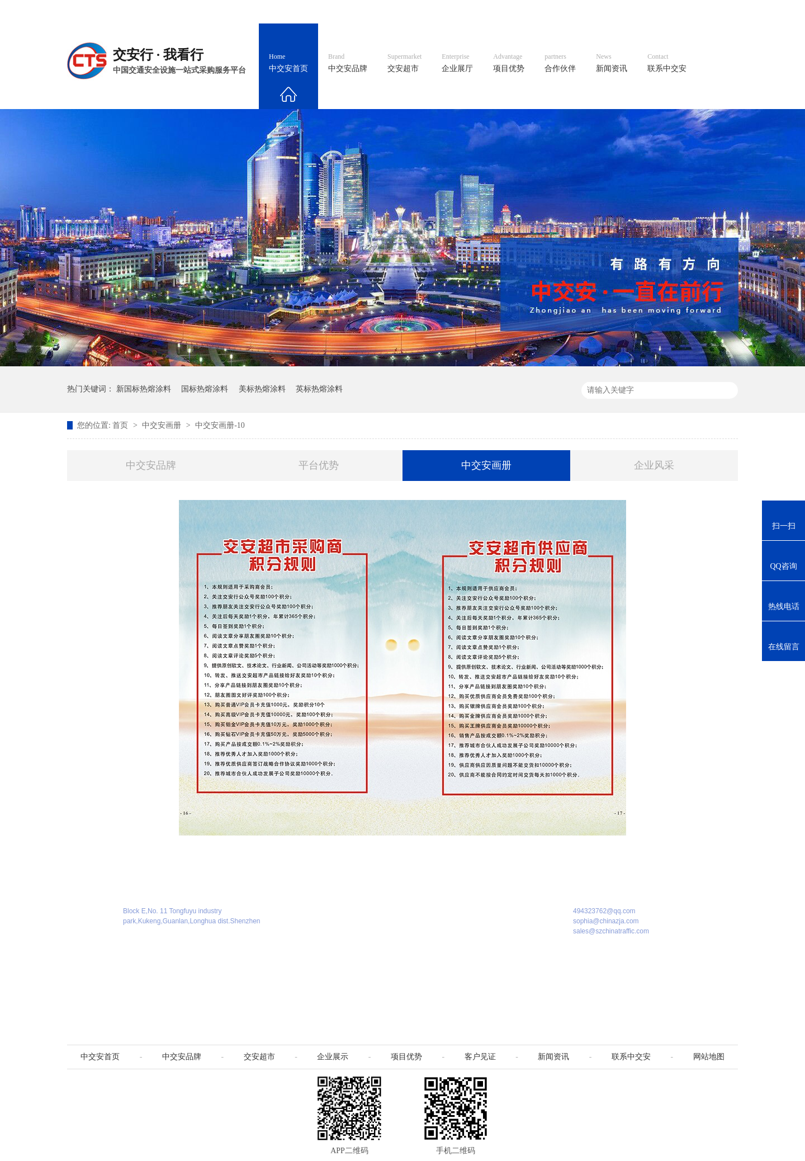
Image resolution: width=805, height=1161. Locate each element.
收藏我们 (714, 11)
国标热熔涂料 (204, 389)
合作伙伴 (560, 63)
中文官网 (434, 11)
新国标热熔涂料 (143, 389)
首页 (121, 425)
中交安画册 (162, 425)
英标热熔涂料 (319, 389)
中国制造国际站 (602, 11)
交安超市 (404, 63)
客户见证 (480, 1057)
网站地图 (664, 11)
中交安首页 (288, 63)
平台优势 (319, 465)
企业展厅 (457, 63)
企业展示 (332, 1057)
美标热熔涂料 (262, 389)
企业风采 (654, 465)
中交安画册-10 (220, 425)
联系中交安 (666, 63)
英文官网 (484, 11)
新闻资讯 (611, 63)
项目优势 (508, 63)
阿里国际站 (537, 11)
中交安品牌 (347, 63)
